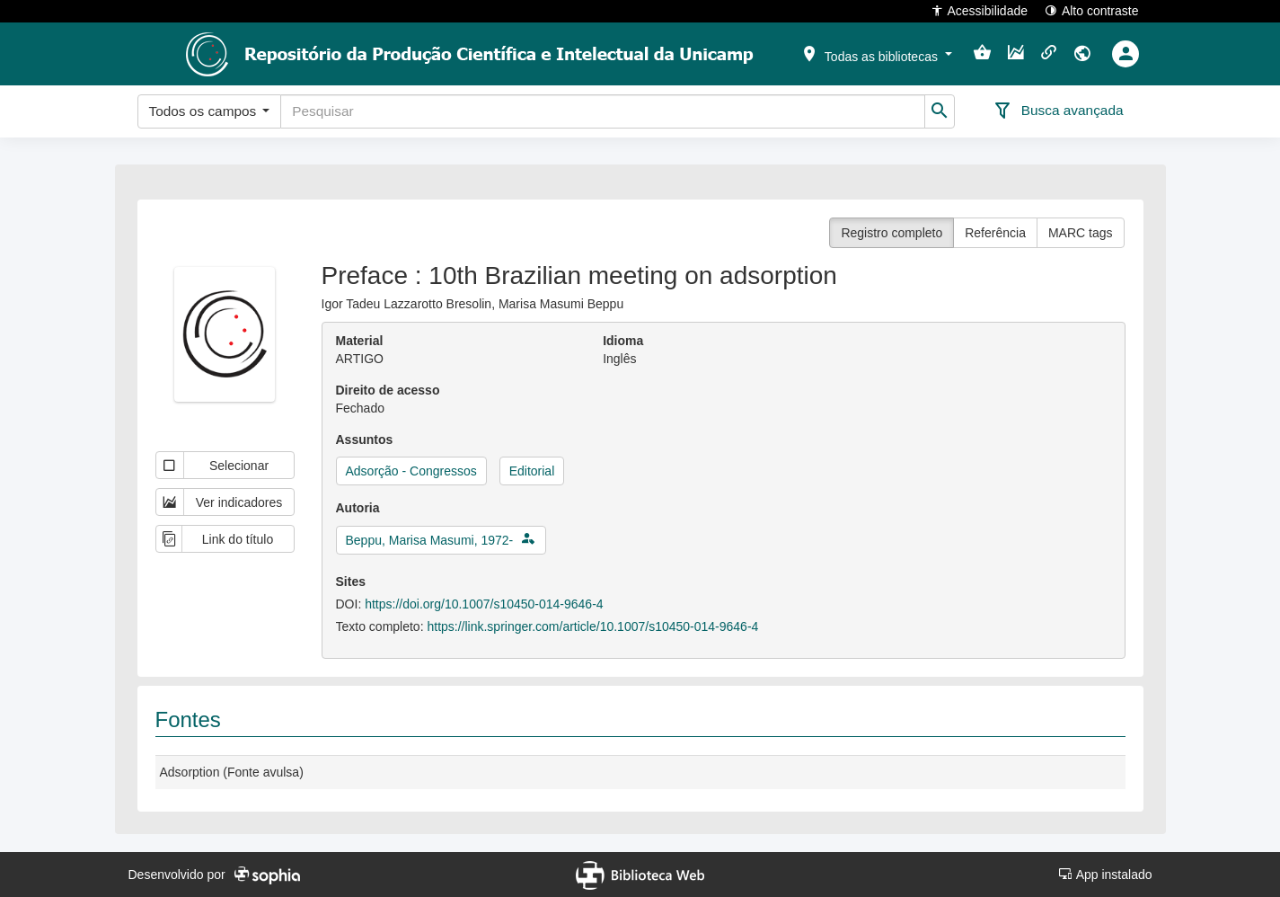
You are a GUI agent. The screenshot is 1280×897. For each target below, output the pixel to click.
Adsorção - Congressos (411, 471)
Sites (351, 581)
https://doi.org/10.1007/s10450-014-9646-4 (484, 604)
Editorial (532, 471)
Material (360, 340)
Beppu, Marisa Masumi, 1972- (430, 540)
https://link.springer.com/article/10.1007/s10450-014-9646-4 (592, 626)
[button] (876, 53)
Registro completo (891, 233)
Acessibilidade (979, 10)
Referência (995, 233)
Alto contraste (1092, 10)
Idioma (623, 340)
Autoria (358, 508)
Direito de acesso (388, 390)
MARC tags (1080, 233)
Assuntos (364, 439)
